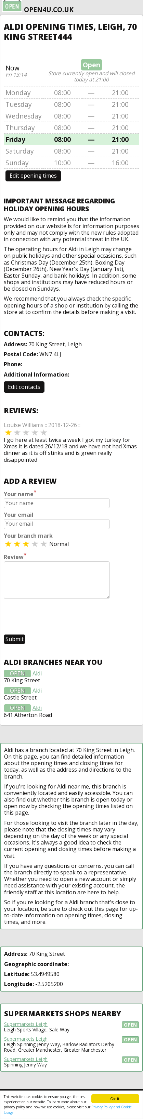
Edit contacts (24, 387)
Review (15, 556)
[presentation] (56, 617)
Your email (19, 515)
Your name (20, 493)
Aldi (37, 673)
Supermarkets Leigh (26, 1024)
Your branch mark (28, 536)
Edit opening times (33, 175)
